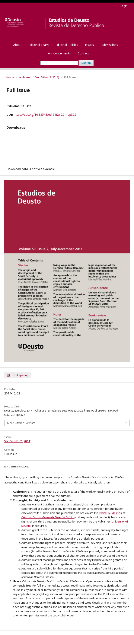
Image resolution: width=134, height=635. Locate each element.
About (17, 45)
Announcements (59, 53)
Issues (89, 45)
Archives (24, 77)
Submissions (109, 45)
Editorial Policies (66, 45)
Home (10, 77)
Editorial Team (39, 45)
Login (124, 6)
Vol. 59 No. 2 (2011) (47, 77)
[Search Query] (59, 63)
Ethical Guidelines (110, 513)
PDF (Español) (19, 375)
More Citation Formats (21, 423)
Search (86, 62)
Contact (83, 53)
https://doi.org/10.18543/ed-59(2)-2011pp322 (45, 114)
